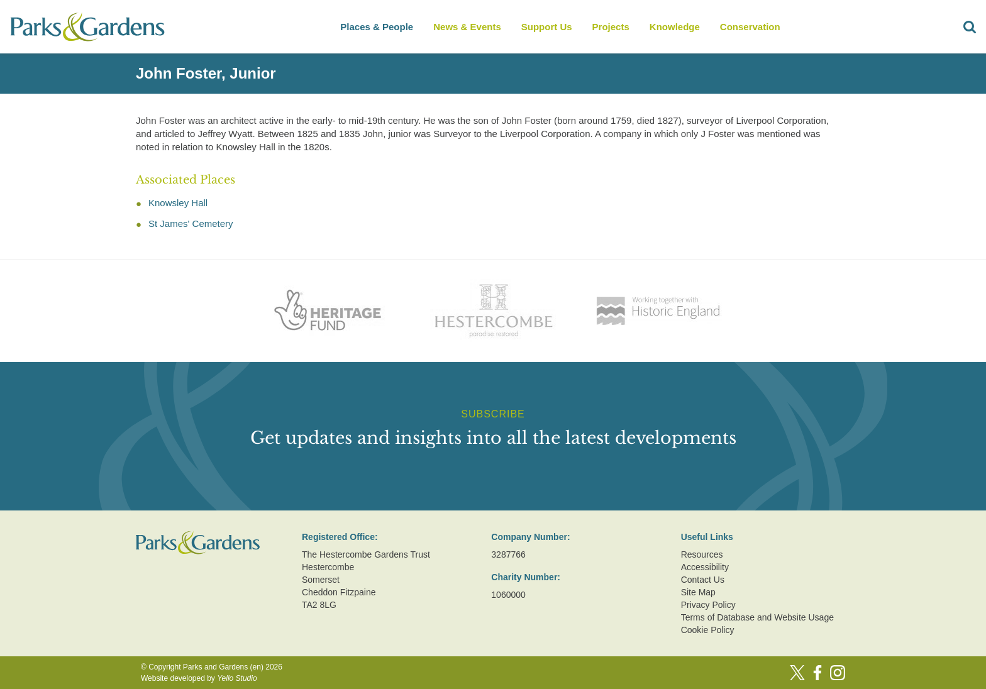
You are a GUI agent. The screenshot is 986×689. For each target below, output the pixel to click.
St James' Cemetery (190, 223)
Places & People (376, 26)
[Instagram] (837, 672)
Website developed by (199, 678)
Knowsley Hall (178, 202)
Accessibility (705, 567)
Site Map (698, 592)
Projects (610, 26)
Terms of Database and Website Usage (757, 617)
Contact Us (702, 580)
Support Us (546, 26)
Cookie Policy (707, 630)
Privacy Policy (708, 605)
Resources (702, 554)
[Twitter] (797, 672)
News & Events (467, 26)
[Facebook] (817, 672)
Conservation (750, 26)
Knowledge (675, 26)
